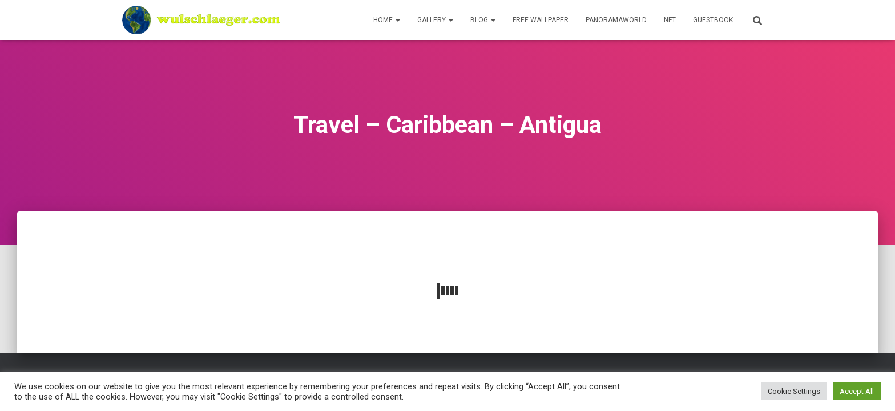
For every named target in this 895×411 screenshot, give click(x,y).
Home (386, 20)
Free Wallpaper (541, 20)
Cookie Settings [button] (794, 391)
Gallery (435, 20)
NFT (670, 20)
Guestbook (713, 20)
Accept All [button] (857, 391)
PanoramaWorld (616, 20)
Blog (482, 20)
